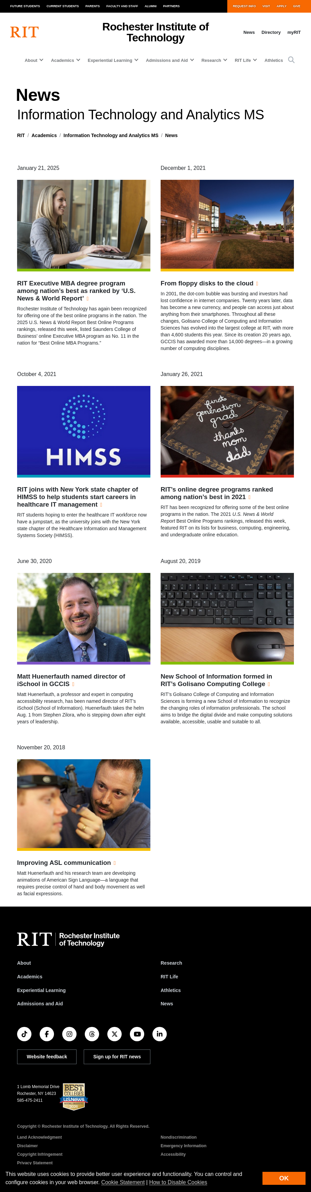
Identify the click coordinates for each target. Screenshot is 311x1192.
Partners (171, 6)
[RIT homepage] (24, 32)
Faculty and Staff (122, 6)
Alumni (151, 6)
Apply (281, 6)
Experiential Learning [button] (110, 60)
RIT (21, 135)
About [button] (31, 60)
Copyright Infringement (40, 1154)
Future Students (25, 6)
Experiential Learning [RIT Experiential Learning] (41, 990)
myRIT (294, 32)
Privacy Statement (35, 1163)
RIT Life (169, 976)
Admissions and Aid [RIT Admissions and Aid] (40, 1003)
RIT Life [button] (243, 60)
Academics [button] (62, 60)
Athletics (274, 60)
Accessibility (173, 1154)
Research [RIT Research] (171, 963)
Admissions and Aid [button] (167, 60)
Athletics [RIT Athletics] (171, 990)
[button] (291, 60)
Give (296, 6)
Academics (44, 135)
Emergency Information (183, 1145)
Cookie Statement (123, 1182)
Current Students (62, 6)
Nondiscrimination (179, 1137)
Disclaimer (27, 1145)
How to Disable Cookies (178, 1182)
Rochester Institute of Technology (155, 32)
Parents (92, 6)
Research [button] (211, 60)
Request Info (244, 6)
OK (284, 1178)
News (249, 32)
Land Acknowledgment (39, 1137)
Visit (266, 6)
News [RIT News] (167, 1003)
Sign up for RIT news (117, 1056)
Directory (271, 32)
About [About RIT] (24, 963)
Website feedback (47, 1056)
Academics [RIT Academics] (29, 976)
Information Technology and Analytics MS (111, 135)
